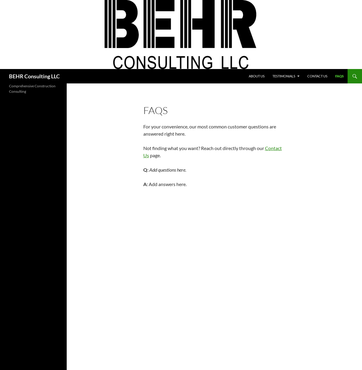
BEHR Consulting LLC (34, 76)
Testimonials (283, 76)
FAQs (339, 76)
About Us (257, 76)
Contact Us (317, 76)
